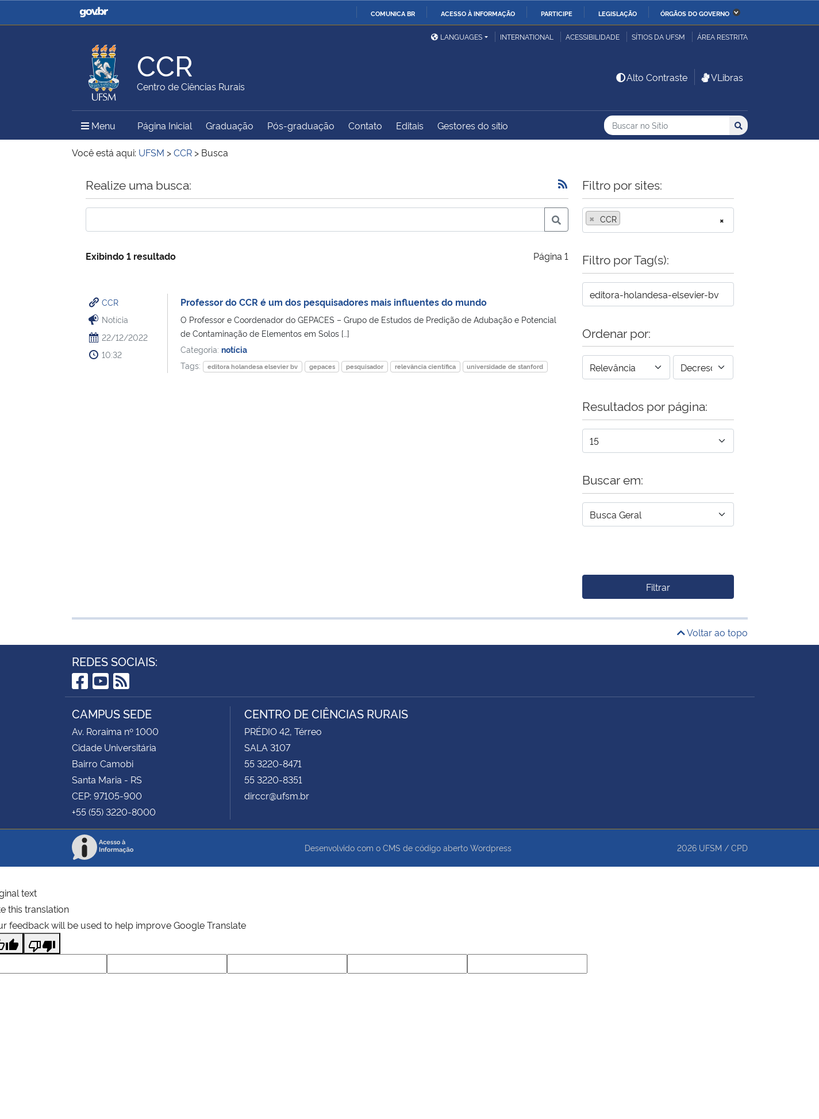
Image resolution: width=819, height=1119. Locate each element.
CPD (739, 847)
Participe (556, 13)
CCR (110, 302)
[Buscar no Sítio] (666, 126)
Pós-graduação (300, 125)
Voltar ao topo (712, 632)
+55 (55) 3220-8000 (114, 811)
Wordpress (491, 847)
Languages (456, 36)
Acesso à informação (478, 13)
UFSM (710, 847)
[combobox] (658, 220)
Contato (365, 125)
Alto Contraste (651, 77)
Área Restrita (722, 36)
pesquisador (364, 366)
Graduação (229, 125)
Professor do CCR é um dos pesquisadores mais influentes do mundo (333, 301)
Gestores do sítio (472, 125)
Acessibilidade (593, 36)
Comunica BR (393, 13)
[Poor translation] (42, 943)
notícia (234, 349)
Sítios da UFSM (658, 36)
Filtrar (658, 586)
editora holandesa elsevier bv (252, 366)
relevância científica (425, 366)
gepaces (322, 366)
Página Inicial (164, 125)
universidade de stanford (505, 366)
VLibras (721, 77)
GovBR (93, 12)
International (526, 36)
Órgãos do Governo (694, 13)
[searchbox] (626, 219)
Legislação (617, 13)
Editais (410, 125)
